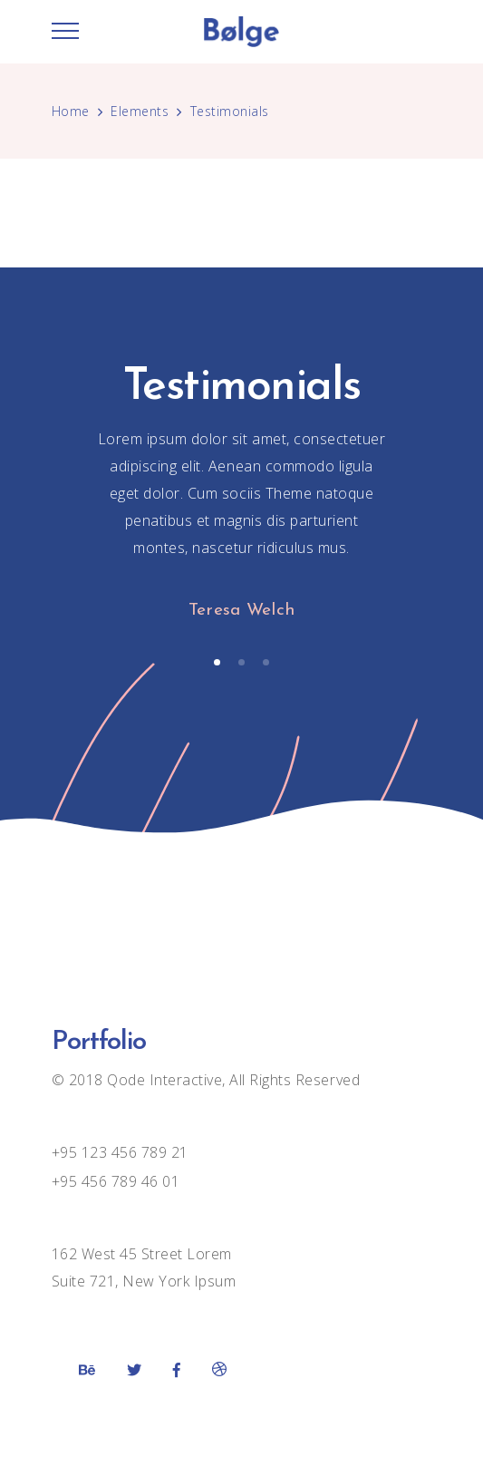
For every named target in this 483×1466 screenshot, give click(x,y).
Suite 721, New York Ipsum (144, 1281)
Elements (140, 111)
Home (71, 111)
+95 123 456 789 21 (120, 1152)
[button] (217, 661)
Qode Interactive (163, 1080)
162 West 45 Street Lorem (142, 1254)
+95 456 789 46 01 (116, 1181)
